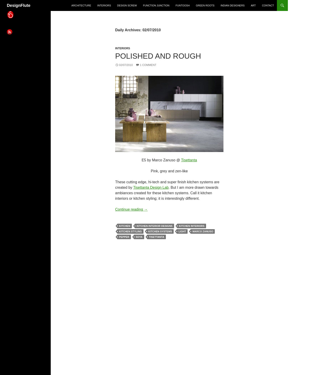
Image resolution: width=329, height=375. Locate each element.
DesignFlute (18, 5)
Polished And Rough (158, 56)
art (253, 5)
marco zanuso (202, 231)
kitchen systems (160, 231)
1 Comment (148, 65)
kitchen (124, 226)
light (182, 231)
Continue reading (131, 209)
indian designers (233, 5)
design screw (127, 5)
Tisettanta (189, 160)
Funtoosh (183, 5)
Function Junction (156, 5)
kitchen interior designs (154, 226)
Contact (268, 5)
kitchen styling (130, 231)
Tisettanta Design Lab (151, 187)
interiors (104, 5)
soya (139, 237)
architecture (81, 5)
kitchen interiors (191, 226)
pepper (124, 237)
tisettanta (156, 237)
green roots (205, 5)
